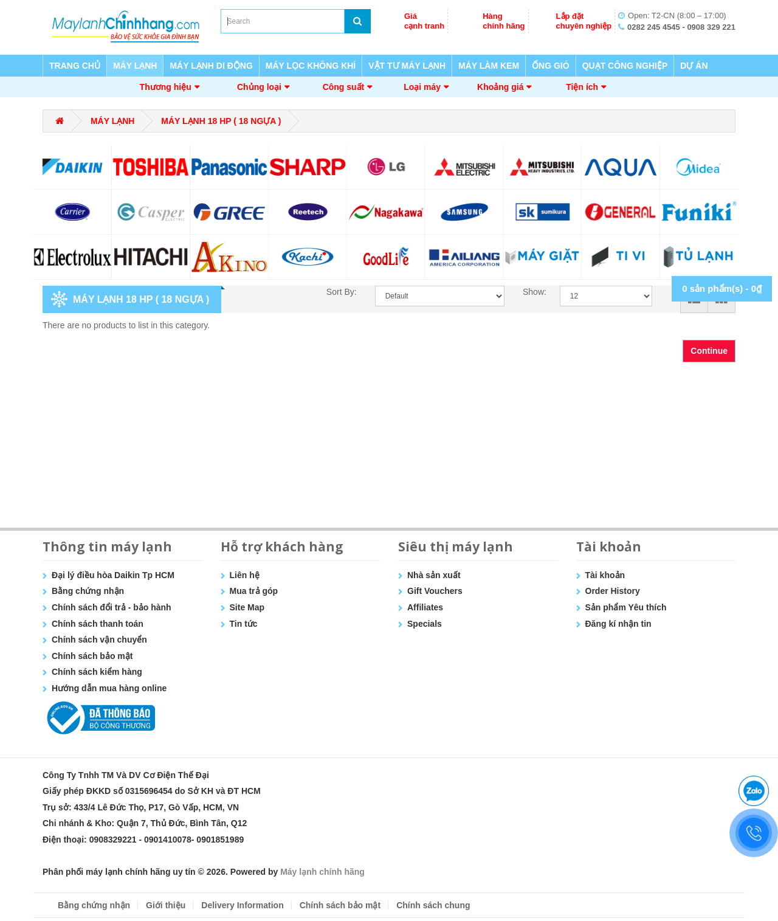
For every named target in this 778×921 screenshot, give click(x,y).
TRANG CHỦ (74, 66)
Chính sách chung (433, 905)
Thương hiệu (165, 87)
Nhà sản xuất (434, 575)
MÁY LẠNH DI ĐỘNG (211, 66)
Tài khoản (605, 575)
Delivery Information (242, 905)
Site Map (247, 607)
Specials (424, 624)
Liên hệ (245, 575)
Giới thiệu (165, 905)
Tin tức (244, 624)
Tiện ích (582, 87)
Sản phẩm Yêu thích (626, 607)
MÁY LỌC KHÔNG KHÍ (311, 66)
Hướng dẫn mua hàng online (109, 688)
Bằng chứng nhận (88, 591)
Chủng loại (259, 87)
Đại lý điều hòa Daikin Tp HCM (113, 575)
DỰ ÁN (693, 66)
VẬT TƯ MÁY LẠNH (407, 66)
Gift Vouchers (435, 591)
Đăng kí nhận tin (618, 624)
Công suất (344, 87)
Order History (612, 591)
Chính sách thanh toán (97, 624)
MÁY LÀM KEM (488, 66)
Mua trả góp (254, 591)
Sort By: (341, 292)
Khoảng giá (500, 87)
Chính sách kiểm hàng (97, 672)
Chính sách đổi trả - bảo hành (111, 607)
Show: (532, 292)
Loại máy (422, 87)
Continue (709, 351)
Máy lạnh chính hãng (322, 872)
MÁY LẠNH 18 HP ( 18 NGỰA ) (221, 121)
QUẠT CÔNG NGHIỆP (625, 66)
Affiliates (425, 607)
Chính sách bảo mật (92, 656)
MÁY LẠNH (135, 66)
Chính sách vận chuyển (99, 639)
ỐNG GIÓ (551, 66)
